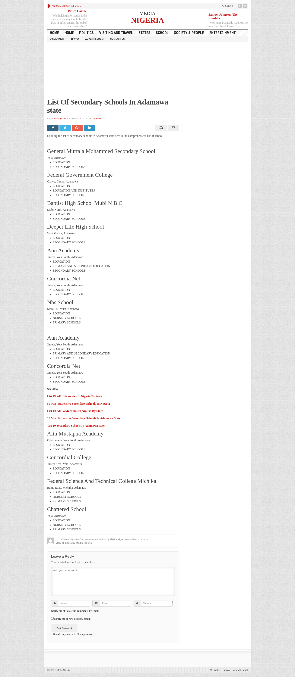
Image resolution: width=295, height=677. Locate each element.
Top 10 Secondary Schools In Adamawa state (76, 425)
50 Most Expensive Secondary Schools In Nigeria (78, 403)
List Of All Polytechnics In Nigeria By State (75, 411)
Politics (86, 32)
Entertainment (222, 32)
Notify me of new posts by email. (72, 618)
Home (69, 32)
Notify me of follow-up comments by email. (75, 611)
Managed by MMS (232, 670)
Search (227, 5)
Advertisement (95, 39)
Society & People (189, 32)
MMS (245, 670)
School (162, 32)
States (144, 32)
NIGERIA (147, 20)
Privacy (74, 39)
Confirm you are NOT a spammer (71, 634)
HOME (54, 32)
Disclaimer (57, 39)
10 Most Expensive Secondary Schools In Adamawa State (84, 418)
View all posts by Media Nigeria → (75, 542)
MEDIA (147, 13)
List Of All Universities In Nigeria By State (74, 396)
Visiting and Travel (116, 32)
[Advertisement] (147, 71)
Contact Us (117, 39)
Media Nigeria (57, 118)
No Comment (95, 118)
